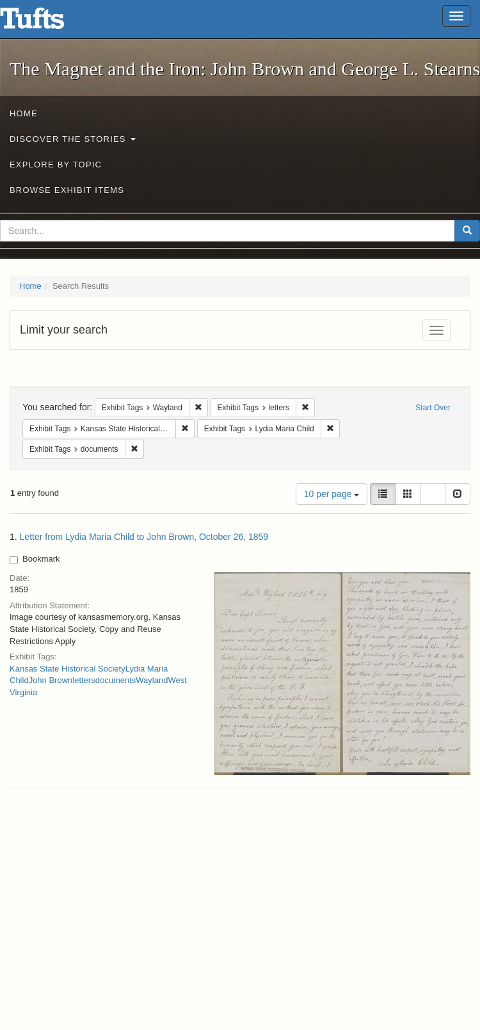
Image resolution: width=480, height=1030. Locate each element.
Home (24, 113)
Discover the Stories (73, 139)
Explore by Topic (56, 164)
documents (115, 680)
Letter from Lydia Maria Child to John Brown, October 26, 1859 (144, 537)
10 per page (332, 494)
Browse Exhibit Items (67, 190)
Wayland (152, 680)
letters (83, 680)
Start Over (433, 407)
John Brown (51, 680)
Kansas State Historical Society (67, 668)
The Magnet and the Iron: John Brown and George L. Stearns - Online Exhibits (48, 22)
